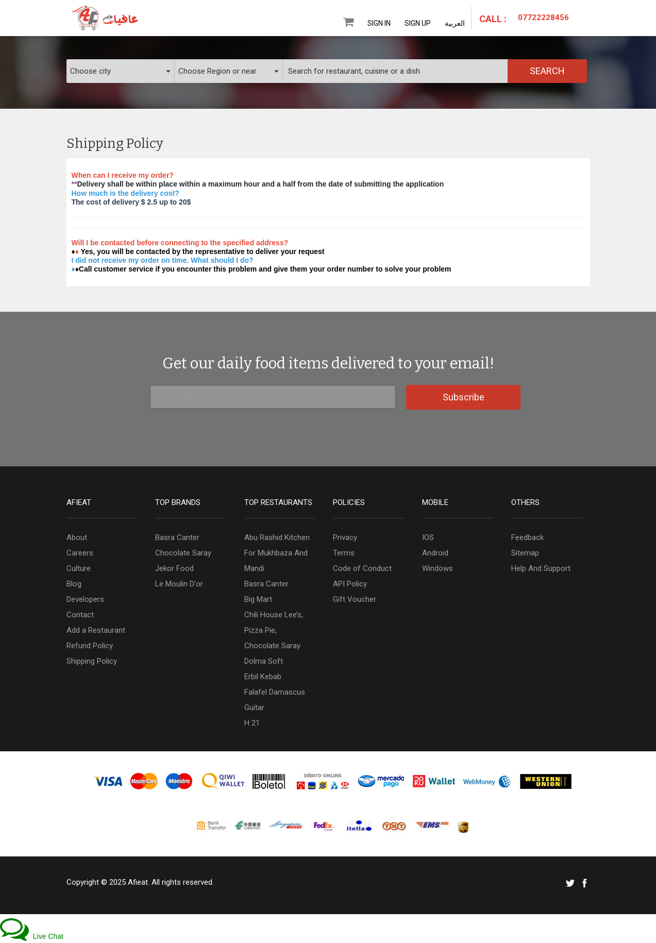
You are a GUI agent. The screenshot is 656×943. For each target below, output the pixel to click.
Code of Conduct (362, 568)
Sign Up (418, 23)
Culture (78, 568)
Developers (85, 599)
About (76, 537)
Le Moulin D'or (179, 583)
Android (435, 553)
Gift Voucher (354, 599)
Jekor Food (174, 568)
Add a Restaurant (95, 630)
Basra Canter (177, 537)
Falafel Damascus (274, 692)
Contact (80, 614)
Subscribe (463, 397)
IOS (428, 537)
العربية (455, 23)
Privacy (345, 537)
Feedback (527, 537)
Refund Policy (89, 645)
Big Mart (258, 599)
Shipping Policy (91, 661)
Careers (79, 553)
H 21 (252, 723)
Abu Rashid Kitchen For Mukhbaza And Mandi (277, 553)
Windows (437, 568)
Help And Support (540, 568)
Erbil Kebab (262, 676)
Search (547, 70)
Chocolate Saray (183, 553)
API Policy (350, 583)
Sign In (379, 23)
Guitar (254, 707)
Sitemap (525, 553)
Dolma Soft (263, 661)
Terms (344, 553)
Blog (73, 583)
